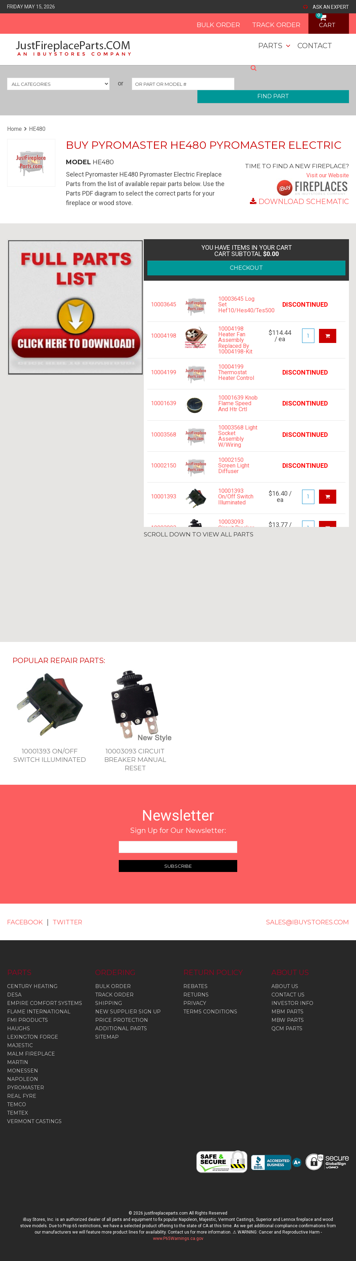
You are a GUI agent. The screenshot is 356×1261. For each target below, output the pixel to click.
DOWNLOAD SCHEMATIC (303, 201)
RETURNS (196, 995)
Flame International (38, 1011)
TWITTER (75, 922)
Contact (314, 46)
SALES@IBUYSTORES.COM (301, 922)
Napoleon (22, 1079)
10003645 (162, 304)
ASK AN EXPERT (331, 7)
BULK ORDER (206, 22)
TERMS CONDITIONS (210, 1011)
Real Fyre (21, 1096)
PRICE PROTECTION (121, 1020)
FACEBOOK (27, 922)
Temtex (17, 1113)
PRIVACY (194, 1003)
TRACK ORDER (264, 22)
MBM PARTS (287, 1011)
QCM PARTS (286, 1028)
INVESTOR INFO (292, 1003)
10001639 (162, 409)
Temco (16, 1104)
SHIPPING (108, 1003)
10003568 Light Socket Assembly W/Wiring (235, 445)
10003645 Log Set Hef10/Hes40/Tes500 (238, 304)
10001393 (162, 507)
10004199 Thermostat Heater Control (234, 378)
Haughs (18, 1028)
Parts (270, 46)
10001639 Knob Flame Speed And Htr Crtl (234, 412)
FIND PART (273, 96)
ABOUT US (284, 986)
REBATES (195, 986)
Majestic (20, 1045)
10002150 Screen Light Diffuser (235, 475)
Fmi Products (27, 1020)
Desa (14, 995)
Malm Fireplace (31, 1054)
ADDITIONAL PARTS (121, 1028)
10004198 (162, 336)
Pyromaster (25, 1087)
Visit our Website (325, 175)
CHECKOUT (246, 268)
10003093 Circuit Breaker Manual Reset (135, 759)
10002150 (162, 476)
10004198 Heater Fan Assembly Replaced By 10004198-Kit (237, 342)
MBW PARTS (287, 1020)
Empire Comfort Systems (44, 1003)
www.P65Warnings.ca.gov (178, 1238)
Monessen (22, 1071)
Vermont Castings (34, 1121)
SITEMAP (107, 1037)
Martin (17, 1062)
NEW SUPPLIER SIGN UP (128, 1011)
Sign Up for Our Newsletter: (178, 830)
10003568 (162, 442)
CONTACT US (288, 995)
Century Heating (32, 986)
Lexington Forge (32, 1037)
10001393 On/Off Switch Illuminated (233, 509)
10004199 (162, 375)
